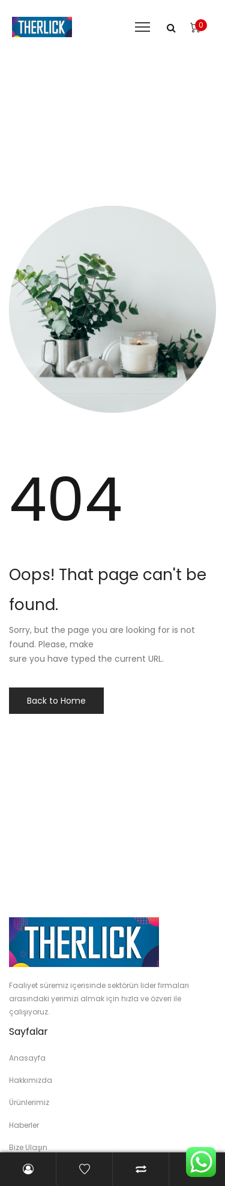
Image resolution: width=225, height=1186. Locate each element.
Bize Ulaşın (28, 1147)
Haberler (24, 1125)
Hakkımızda (30, 1080)
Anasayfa (27, 1058)
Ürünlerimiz (29, 1102)
